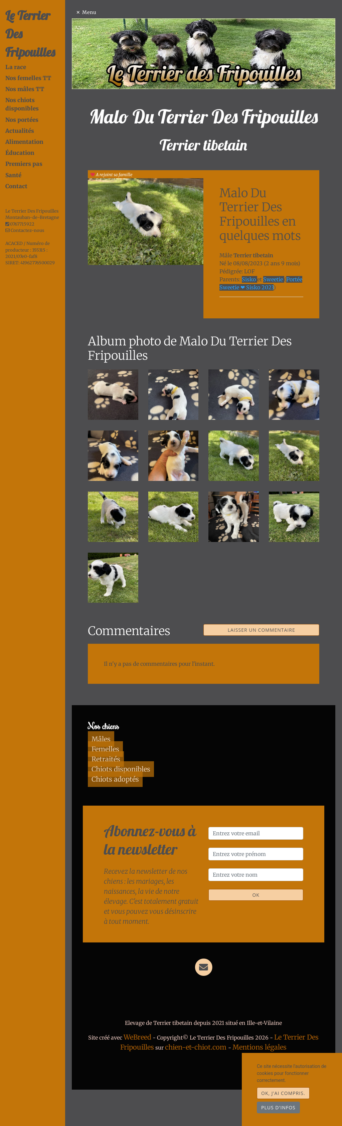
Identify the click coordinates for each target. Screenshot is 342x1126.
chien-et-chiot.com (224, 1077)
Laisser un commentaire (266, 659)
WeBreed (165, 1067)
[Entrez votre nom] (260, 904)
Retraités (120, 788)
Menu (108, 12)
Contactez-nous (24, 204)
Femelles (120, 778)
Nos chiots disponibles (37, 81)
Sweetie (282, 319)
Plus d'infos (278, 1107)
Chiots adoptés (130, 808)
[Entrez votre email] (260, 862)
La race (15, 48)
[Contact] (213, 996)
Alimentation (24, 115)
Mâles (115, 768)
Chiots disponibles (135, 798)
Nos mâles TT (24, 70)
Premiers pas (23, 137)
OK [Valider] (260, 924)
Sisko (259, 319)
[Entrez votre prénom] (260, 883)
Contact (16, 159)
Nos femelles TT (28, 59)
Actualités (19, 104)
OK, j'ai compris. (283, 1093)
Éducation (19, 126)
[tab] (44, 49)
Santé (13, 148)
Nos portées (21, 93)
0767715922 (22, 197)
